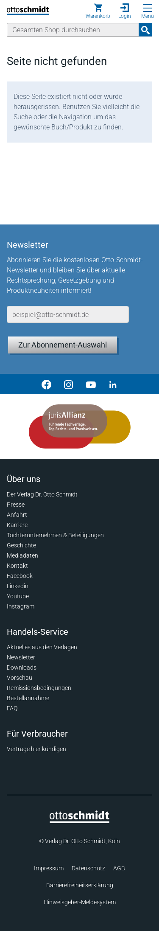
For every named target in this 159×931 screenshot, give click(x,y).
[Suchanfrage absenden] (145, 29)
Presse (16, 504)
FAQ (12, 708)
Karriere (17, 525)
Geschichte (21, 545)
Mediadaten (22, 555)
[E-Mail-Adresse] (68, 314)
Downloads (21, 667)
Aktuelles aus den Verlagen (42, 647)
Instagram (20, 606)
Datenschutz (88, 868)
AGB (119, 868)
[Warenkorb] (98, 11)
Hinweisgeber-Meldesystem (80, 902)
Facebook (20, 575)
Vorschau (19, 677)
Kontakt (17, 565)
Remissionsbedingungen (39, 687)
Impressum (49, 868)
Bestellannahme (28, 698)
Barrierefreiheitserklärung (79, 885)
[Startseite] (79, 821)
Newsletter (21, 657)
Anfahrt (17, 514)
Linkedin (17, 586)
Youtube (18, 596)
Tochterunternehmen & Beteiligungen (55, 535)
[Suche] (73, 29)
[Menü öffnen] (147, 8)
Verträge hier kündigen (36, 749)
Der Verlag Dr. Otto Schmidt (42, 494)
